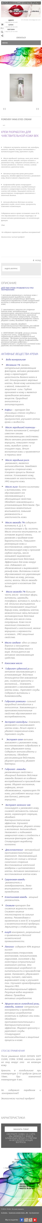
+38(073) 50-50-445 (11, 31)
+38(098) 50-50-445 (11, 22)
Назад (37, 260)
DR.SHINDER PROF (25, 61)
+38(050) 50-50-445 (11, 27)
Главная (4, 61)
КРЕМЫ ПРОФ (6, 64)
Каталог (13, 61)
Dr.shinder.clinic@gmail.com (31, 20)
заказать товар (21, 1129)
